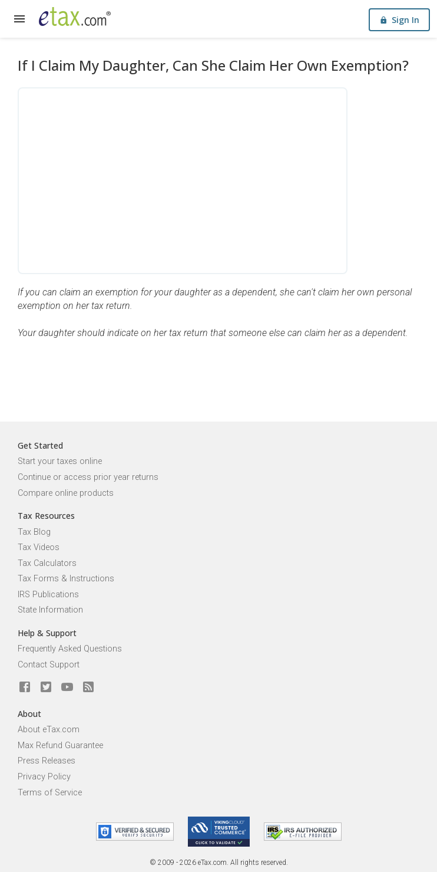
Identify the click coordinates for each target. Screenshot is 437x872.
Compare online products (66, 493)
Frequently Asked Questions (70, 649)
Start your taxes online (60, 461)
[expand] (19, 18)
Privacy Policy (44, 777)
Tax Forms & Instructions (66, 579)
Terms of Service (50, 793)
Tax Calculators (47, 563)
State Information (50, 610)
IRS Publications (48, 595)
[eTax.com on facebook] (25, 687)
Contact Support (49, 665)
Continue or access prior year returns (88, 477)
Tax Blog (34, 532)
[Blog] (88, 687)
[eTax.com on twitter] (46, 687)
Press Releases (46, 761)
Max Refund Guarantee (60, 746)
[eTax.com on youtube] (67, 687)
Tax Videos (38, 547)
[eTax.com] (75, 16)
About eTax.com (49, 730)
